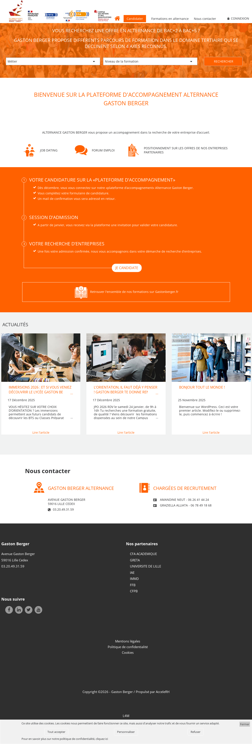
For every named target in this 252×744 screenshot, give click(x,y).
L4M (126, 715)
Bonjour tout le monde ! (202, 387)
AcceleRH (163, 692)
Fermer (244, 724)
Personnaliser (126, 732)
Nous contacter (205, 19)
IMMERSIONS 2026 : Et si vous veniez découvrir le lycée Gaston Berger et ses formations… (40, 392)
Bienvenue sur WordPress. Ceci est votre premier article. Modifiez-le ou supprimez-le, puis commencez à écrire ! (210, 410)
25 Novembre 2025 (191, 400)
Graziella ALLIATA (174, 505)
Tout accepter (56, 732)
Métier (12, 61)
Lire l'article (40, 432)
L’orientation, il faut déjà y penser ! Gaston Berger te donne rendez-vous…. (125, 392)
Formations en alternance (170, 19)
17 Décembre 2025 (21, 400)
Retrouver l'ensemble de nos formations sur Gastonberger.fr (134, 292)
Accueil (117, 18)
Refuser (195, 732)
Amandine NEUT (172, 500)
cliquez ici (102, 739)
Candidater (135, 19)
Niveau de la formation (121, 61)
